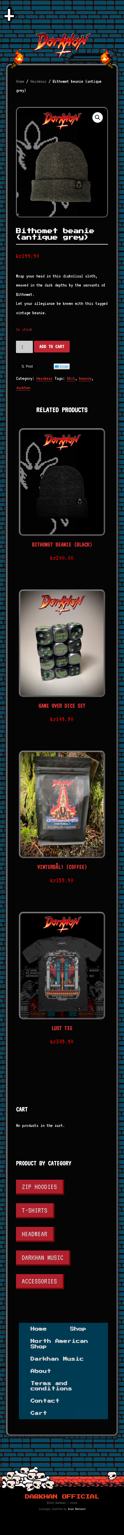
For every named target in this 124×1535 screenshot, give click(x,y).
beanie (85, 378)
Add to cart (51, 346)
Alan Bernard (76, 1509)
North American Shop (59, 1343)
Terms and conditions (51, 1386)
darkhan (23, 387)
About (40, 1371)
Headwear (38, 81)
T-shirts (34, 1210)
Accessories (39, 1281)
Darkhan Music (42, 1257)
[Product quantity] (24, 347)
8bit (71, 378)
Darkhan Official (62, 1496)
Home (20, 81)
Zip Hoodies (39, 1186)
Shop (78, 1329)
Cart (38, 1413)
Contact (45, 1401)
